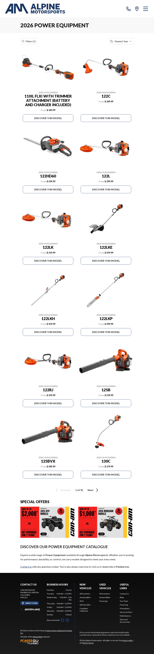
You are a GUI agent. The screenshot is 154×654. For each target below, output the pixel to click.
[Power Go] (47, 641)
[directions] (137, 8)
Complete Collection (84, 609)
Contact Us (124, 594)
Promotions (125, 608)
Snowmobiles (85, 597)
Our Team (124, 601)
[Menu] (145, 9)
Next (93, 490)
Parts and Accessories (125, 620)
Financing (103, 601)
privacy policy (127, 640)
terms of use (88, 643)
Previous (63, 490)
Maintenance (125, 616)
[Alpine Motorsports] (35, 9)
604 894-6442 (30, 609)
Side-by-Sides (85, 605)
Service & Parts (126, 612)
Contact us (26, 566)
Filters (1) (29, 41)
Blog (122, 597)
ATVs (82, 601)
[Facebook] (62, 620)
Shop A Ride (38, 637)
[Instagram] (67, 620)
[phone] (129, 8)
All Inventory (85, 594)
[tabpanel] (59, 602)
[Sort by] (121, 41)
